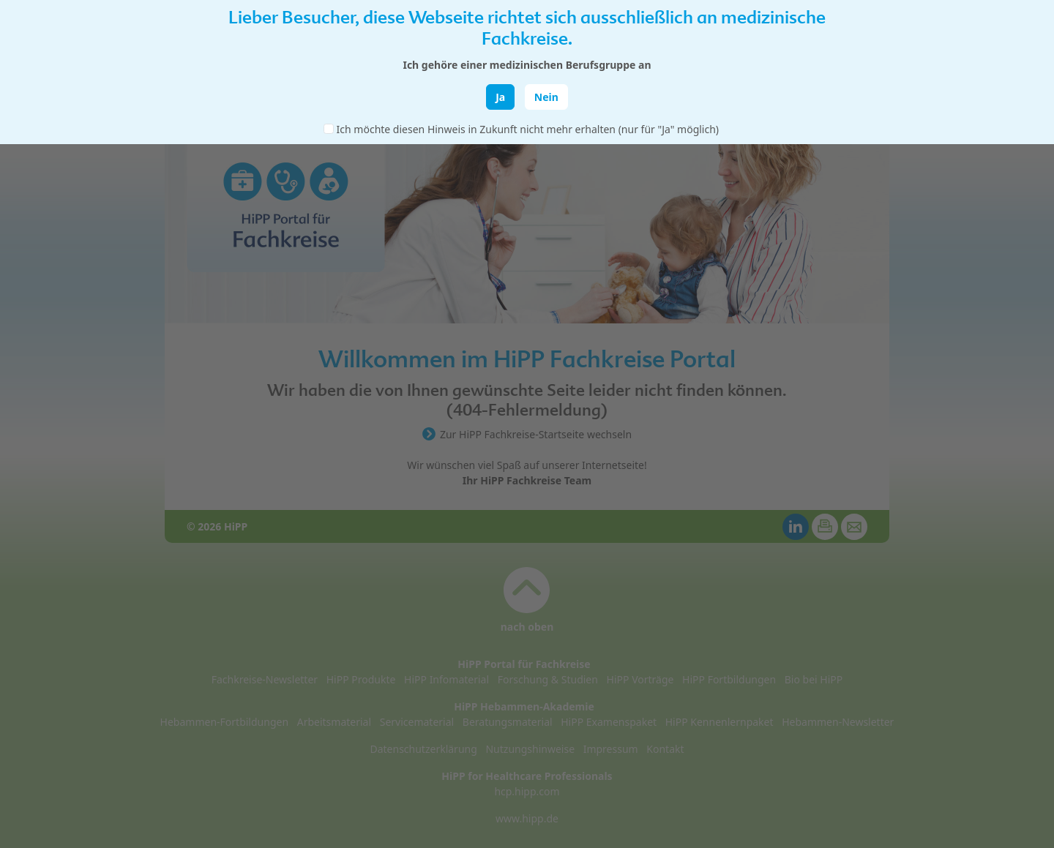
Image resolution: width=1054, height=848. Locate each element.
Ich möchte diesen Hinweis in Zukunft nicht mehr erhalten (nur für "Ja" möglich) (528, 129)
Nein (546, 97)
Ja (500, 97)
